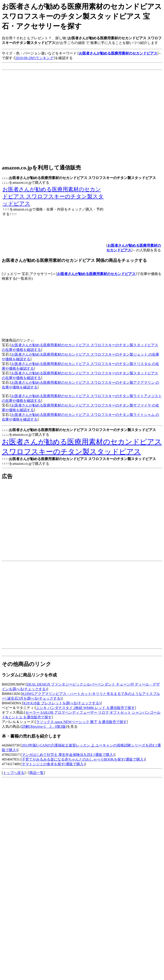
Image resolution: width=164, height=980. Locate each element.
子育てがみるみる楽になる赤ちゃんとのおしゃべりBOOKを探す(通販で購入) (83, 759)
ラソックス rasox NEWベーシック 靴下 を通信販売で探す (81, 722)
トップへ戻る (13, 773)
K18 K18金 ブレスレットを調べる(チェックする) (61, 703)
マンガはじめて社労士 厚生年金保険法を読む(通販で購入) (68, 755)
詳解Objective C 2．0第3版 (44, 726)
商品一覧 (36, 773)
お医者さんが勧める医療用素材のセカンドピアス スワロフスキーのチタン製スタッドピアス (53, 196)
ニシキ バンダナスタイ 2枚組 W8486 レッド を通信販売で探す (85, 708)
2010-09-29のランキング (35, 58)
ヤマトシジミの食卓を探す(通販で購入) (53, 764)
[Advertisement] (42, 118)
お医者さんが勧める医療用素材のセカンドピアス (96, 274)
